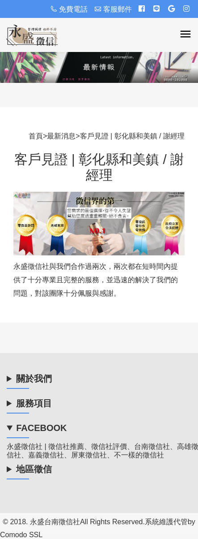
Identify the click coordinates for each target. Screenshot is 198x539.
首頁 (36, 136)
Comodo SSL (21, 535)
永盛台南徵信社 (55, 522)
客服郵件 (113, 9)
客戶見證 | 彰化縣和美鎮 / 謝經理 (132, 136)
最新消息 (61, 136)
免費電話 (69, 9)
